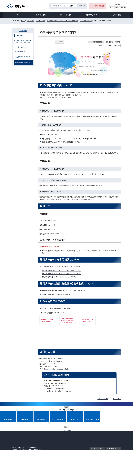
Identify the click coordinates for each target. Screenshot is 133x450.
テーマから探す (66, 15)
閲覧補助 (117, 4)
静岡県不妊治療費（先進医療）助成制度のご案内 (57, 294)
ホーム (16, 15)
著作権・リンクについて (21, 434)
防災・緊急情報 (99, 6)
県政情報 (117, 15)
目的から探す (41, 15)
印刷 (100, 45)
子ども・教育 (30, 21)
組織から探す (91, 15)
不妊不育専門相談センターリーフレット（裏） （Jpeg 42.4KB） (62, 274)
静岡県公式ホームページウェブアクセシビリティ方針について (72, 434)
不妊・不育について (86, 21)
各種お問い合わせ (96, 423)
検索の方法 (82, 5)
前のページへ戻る (102, 399)
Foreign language (116, 7)
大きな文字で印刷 (113, 45)
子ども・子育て (40, 21)
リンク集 (99, 434)
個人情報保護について (41, 434)
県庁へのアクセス (112, 423)
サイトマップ (112, 434)
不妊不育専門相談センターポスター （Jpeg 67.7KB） (60, 277)
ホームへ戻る (117, 399)
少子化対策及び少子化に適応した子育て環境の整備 (62, 21)
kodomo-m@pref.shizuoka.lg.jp (59, 391)
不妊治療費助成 (20, 51)
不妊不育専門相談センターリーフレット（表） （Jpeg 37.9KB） (62, 270)
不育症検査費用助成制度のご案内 (24, 57)
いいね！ (61, 42)
